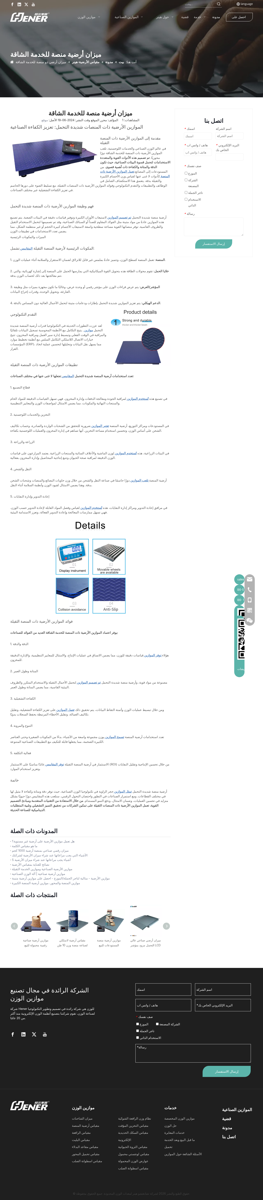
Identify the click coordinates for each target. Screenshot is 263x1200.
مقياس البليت (81, 1140)
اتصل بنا (229, 1136)
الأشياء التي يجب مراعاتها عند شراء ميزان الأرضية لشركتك (50, 855)
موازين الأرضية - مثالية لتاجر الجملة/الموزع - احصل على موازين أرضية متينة (61, 878)
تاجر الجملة (194, 193)
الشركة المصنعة (192, 183)
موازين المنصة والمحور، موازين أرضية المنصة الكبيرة (46, 883)
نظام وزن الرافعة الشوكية (134, 1118)
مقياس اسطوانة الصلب (87, 1161)
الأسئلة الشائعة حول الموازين (183, 1154)
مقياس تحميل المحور (85, 1154)
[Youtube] (33, 4)
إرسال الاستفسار (214, 244)
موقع (45, 120)
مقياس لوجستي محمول (133, 1154)
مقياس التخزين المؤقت (133, 1126)
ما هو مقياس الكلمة (24, 846)
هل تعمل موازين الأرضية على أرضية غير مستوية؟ (43, 841)
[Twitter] (26, 4)
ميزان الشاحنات (82, 1118)
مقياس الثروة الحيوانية (132, 1147)
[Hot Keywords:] (219, 4)
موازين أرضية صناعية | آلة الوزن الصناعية (38, 874)
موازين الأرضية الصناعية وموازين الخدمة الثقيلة (42, 869)
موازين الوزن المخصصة (179, 1118)
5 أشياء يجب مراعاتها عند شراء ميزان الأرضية (41, 860)
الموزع (191, 173)
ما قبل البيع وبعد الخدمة (179, 1140)
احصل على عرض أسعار (239, 18)
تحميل (168, 1147)
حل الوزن (170, 1126)
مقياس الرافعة (81, 1133)
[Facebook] (12, 4)
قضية (226, 1118)
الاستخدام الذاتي (193, 202)
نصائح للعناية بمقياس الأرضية (30, 864)
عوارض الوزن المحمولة (133, 1161)
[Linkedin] (19, 4)
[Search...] (200, 4)
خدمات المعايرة (174, 1133)
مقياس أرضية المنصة (85, 1126)
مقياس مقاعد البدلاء (85, 1147)
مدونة (227, 1127)
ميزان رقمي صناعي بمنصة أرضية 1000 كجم (40, 850)
